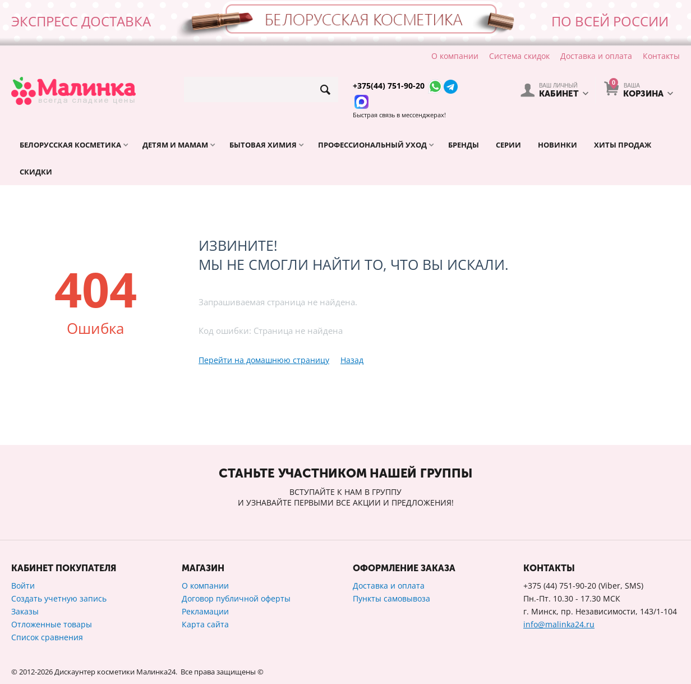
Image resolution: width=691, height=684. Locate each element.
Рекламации (205, 611)
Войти (23, 585)
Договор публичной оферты (236, 598)
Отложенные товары (51, 624)
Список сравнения (47, 637)
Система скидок (519, 56)
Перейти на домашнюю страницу (264, 360)
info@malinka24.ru (559, 624)
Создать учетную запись (59, 598)
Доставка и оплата (596, 56)
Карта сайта (205, 624)
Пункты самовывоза (391, 598)
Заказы (25, 611)
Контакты (661, 56)
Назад (351, 360)
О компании (454, 56)
